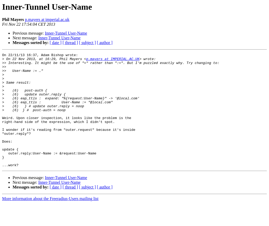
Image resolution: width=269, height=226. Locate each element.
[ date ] (55, 42)
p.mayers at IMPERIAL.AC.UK (112, 60)
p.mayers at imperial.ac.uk (47, 19)
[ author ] (105, 42)
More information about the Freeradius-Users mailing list (50, 221)
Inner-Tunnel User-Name (66, 33)
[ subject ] (87, 42)
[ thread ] (70, 42)
